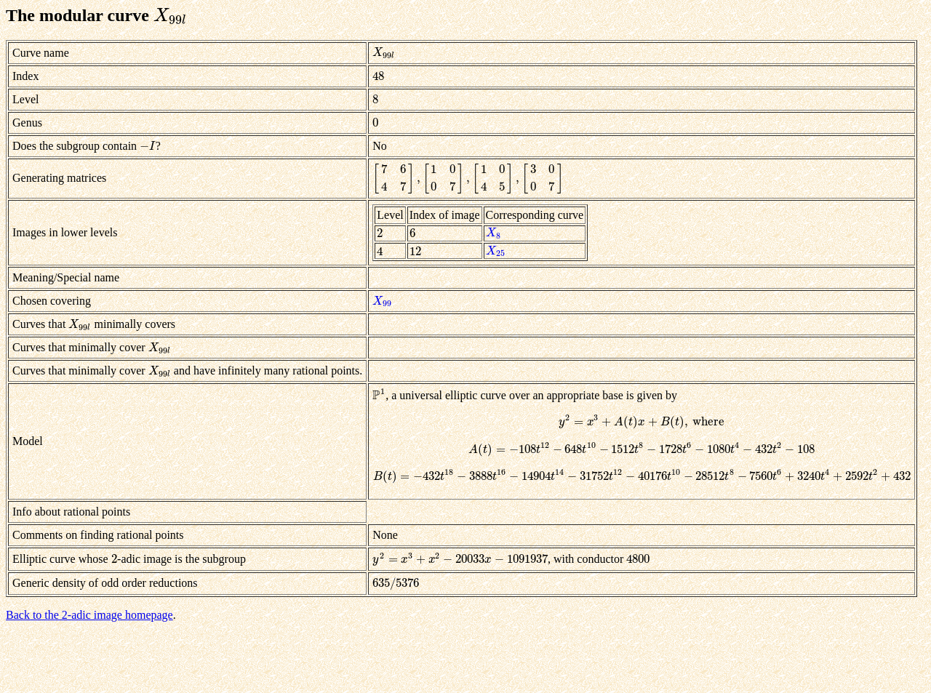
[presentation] (170, 15)
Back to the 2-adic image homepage (89, 615)
